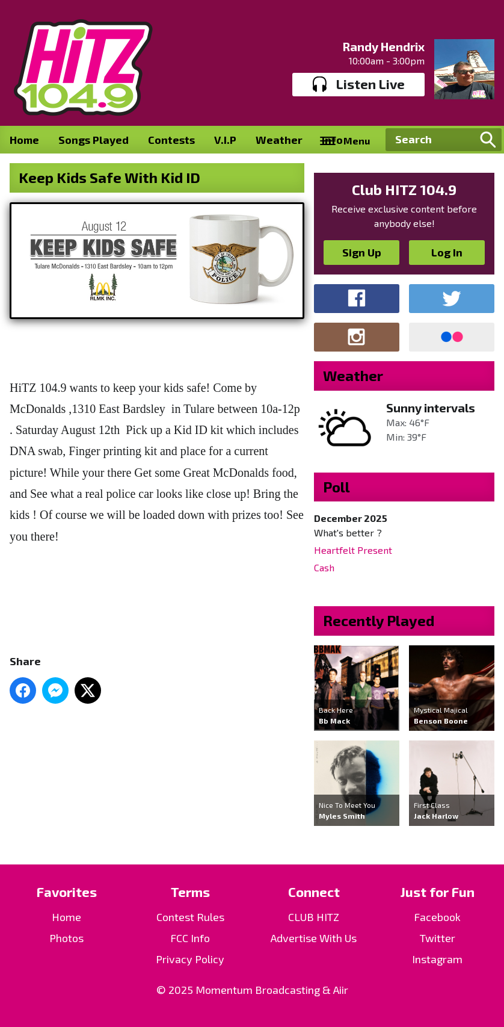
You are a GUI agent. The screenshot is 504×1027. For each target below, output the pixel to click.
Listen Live (359, 84)
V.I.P (225, 139)
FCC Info (190, 938)
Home (24, 139)
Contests (171, 139)
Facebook (437, 916)
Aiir (340, 989)
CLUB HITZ (313, 916)
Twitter (437, 938)
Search (488, 139)
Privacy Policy (190, 959)
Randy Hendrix (383, 46)
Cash (324, 567)
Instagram (437, 959)
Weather (279, 139)
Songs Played (93, 139)
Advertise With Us (314, 938)
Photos (66, 938)
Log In (447, 252)
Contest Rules (190, 916)
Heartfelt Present (353, 550)
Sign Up (361, 252)
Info (332, 139)
